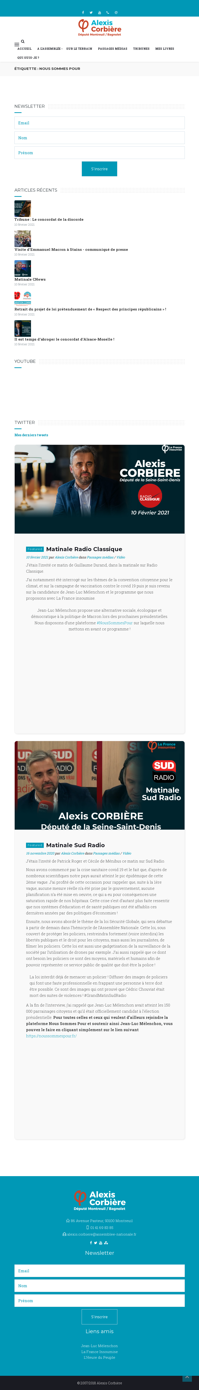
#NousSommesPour (115, 622)
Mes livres (164, 48)
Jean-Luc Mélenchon (99, 1345)
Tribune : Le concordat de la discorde (49, 218)
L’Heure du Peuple (99, 1356)
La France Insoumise (99, 1351)
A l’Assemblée (49, 48)
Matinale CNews (30, 278)
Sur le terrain (79, 48)
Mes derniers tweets (31, 434)
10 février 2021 (37, 556)
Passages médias (112, 48)
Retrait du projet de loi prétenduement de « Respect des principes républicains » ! (90, 308)
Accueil (24, 48)
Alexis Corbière (66, 556)
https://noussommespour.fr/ (51, 1035)
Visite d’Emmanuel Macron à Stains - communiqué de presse (71, 248)
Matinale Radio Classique (84, 548)
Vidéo (120, 556)
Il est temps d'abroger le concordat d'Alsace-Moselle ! (64, 338)
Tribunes (141, 48)
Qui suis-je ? (28, 57)
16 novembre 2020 (40, 852)
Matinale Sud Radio (75, 844)
